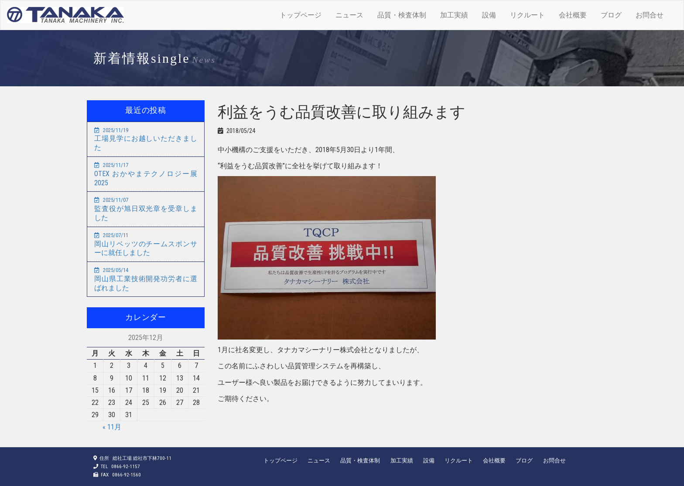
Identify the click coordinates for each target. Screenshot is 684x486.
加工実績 (454, 15)
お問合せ (649, 15)
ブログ (611, 15)
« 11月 (112, 427)
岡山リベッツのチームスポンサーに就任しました (145, 244)
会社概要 (573, 15)
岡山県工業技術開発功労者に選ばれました (145, 279)
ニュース (349, 15)
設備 (489, 15)
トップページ (300, 15)
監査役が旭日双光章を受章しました (145, 209)
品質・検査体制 (401, 15)
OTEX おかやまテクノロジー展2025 (145, 174)
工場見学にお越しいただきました (145, 139)
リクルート (527, 15)
